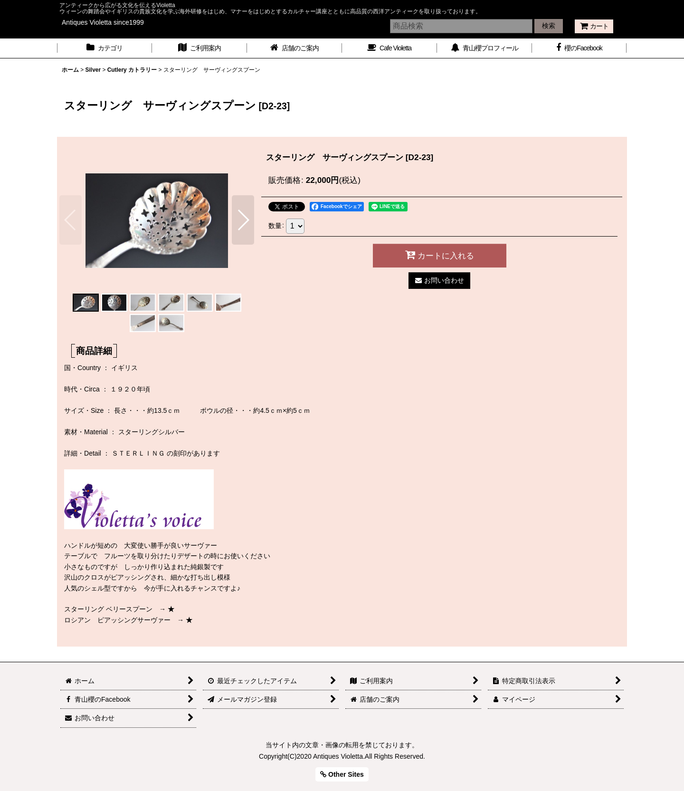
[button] (70, 220)
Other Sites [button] (342, 774)
